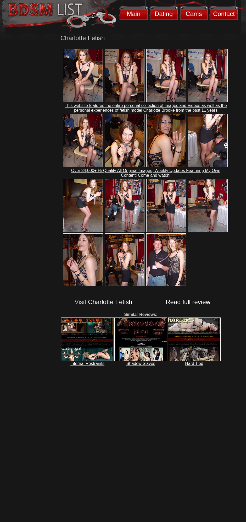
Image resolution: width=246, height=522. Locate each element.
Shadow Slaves (140, 363)
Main (133, 13)
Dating (164, 13)
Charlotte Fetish (110, 301)
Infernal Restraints (87, 363)
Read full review (188, 301)
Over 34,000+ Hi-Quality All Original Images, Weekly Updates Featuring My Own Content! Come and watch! (145, 172)
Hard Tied (194, 363)
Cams (194, 13)
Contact (224, 13)
